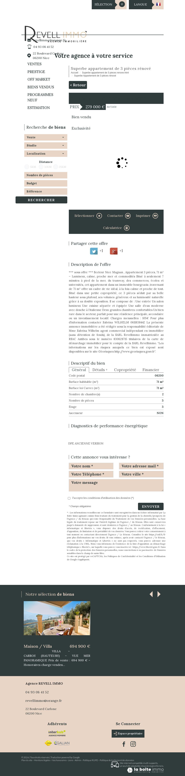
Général (79, 369)
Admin (78, 760)
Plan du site (26, 760)
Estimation (38, 107)
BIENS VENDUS (40, 87)
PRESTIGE (36, 71)
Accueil (74, 72)
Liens (70, 760)
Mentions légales (42, 760)
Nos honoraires (59, 760)
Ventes (34, 64)
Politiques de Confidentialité (121, 556)
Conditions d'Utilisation (153, 556)
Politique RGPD (90, 760)
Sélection (103, 4)
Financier (151, 369)
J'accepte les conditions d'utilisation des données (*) (103, 498)
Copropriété (125, 369)
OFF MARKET (38, 79)
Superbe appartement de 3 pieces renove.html (105, 72)
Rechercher (41, 200)
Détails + (100, 369)
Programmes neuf (40, 97)
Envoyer (151, 506)
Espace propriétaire (128, 734)
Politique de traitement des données (117, 760)
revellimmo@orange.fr (49, 40)
